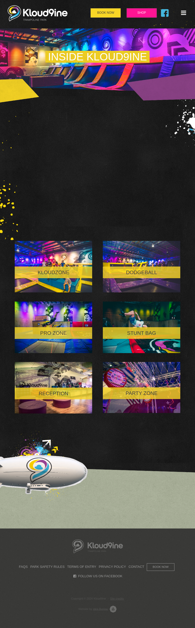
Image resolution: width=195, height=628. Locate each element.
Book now (160, 566)
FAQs (23, 567)
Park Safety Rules (47, 567)
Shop (141, 12)
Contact (136, 567)
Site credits (117, 598)
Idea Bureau (100, 608)
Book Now (105, 12)
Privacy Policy (112, 567)
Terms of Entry (81, 567)
